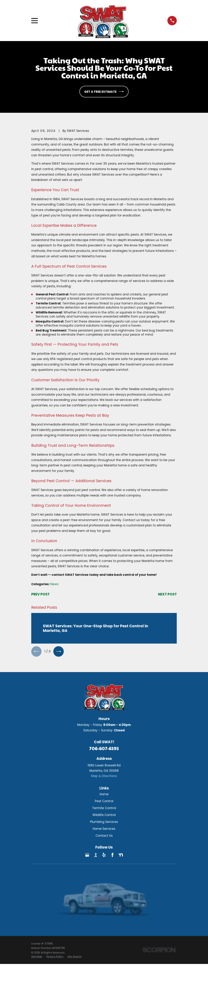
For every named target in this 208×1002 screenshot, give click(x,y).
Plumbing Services (104, 822)
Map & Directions (104, 776)
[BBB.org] (96, 855)
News (54, 584)
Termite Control (104, 808)
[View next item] (59, 651)
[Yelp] (104, 855)
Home (104, 795)
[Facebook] (112, 855)
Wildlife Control (104, 815)
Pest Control (104, 802)
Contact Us (104, 836)
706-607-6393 (104, 749)
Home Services (104, 829)
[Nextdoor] (121, 855)
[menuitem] (36, 957)
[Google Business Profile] (87, 855)
